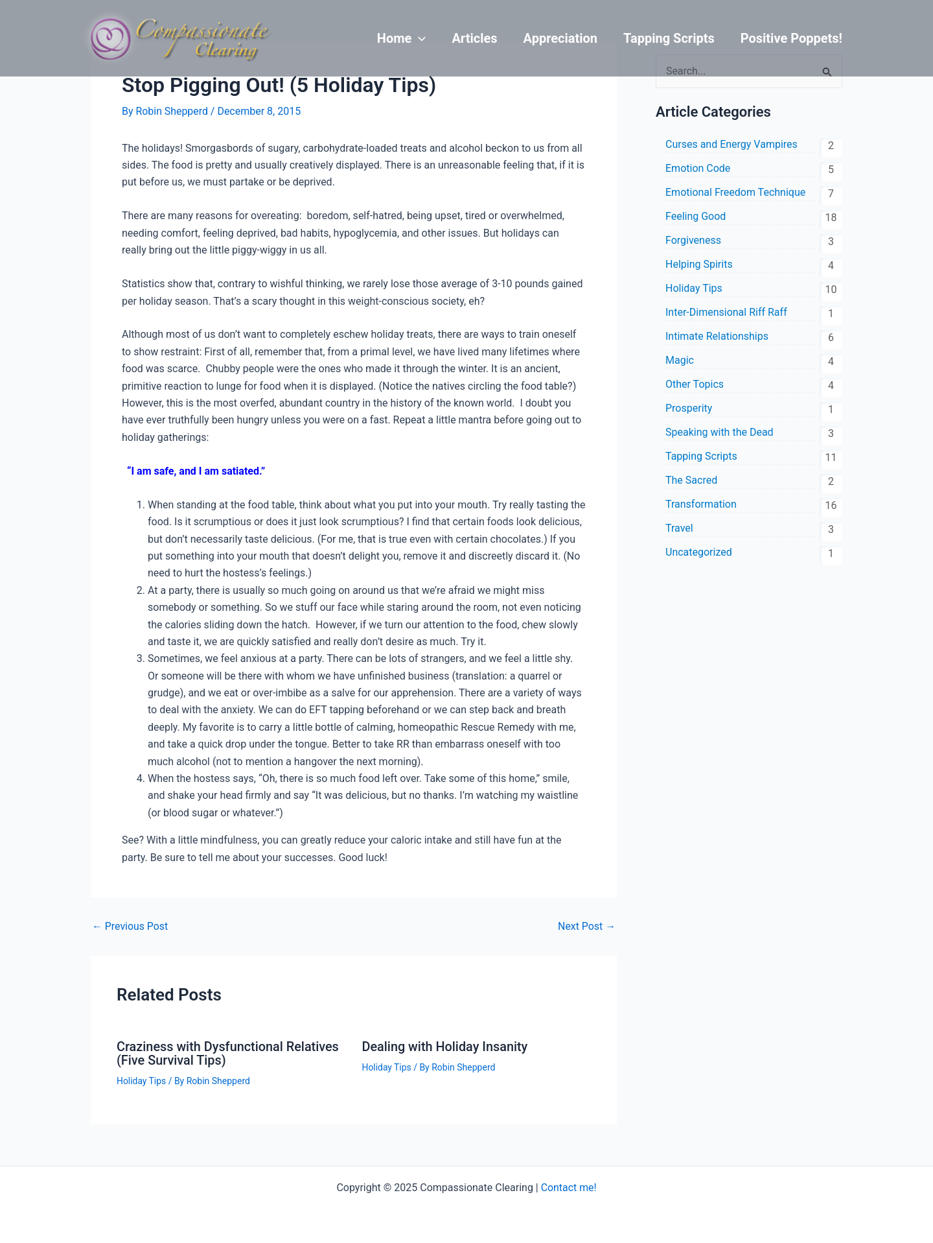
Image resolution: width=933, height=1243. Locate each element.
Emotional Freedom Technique (735, 192)
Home (401, 38)
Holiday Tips (142, 1079)
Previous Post (130, 926)
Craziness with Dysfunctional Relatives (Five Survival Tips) (229, 1053)
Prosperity (688, 408)
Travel (679, 528)
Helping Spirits (699, 264)
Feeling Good (695, 216)
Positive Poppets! (791, 38)
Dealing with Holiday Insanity (445, 1046)
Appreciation (561, 38)
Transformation (701, 504)
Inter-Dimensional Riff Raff (726, 312)
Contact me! (568, 1186)
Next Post (586, 926)
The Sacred (691, 480)
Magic (679, 360)
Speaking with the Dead (719, 432)
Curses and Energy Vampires (731, 144)
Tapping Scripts (669, 38)
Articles (474, 38)
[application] (418, 38)
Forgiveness (693, 240)
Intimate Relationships (716, 336)
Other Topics (694, 384)
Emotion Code (697, 168)
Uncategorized (698, 552)
